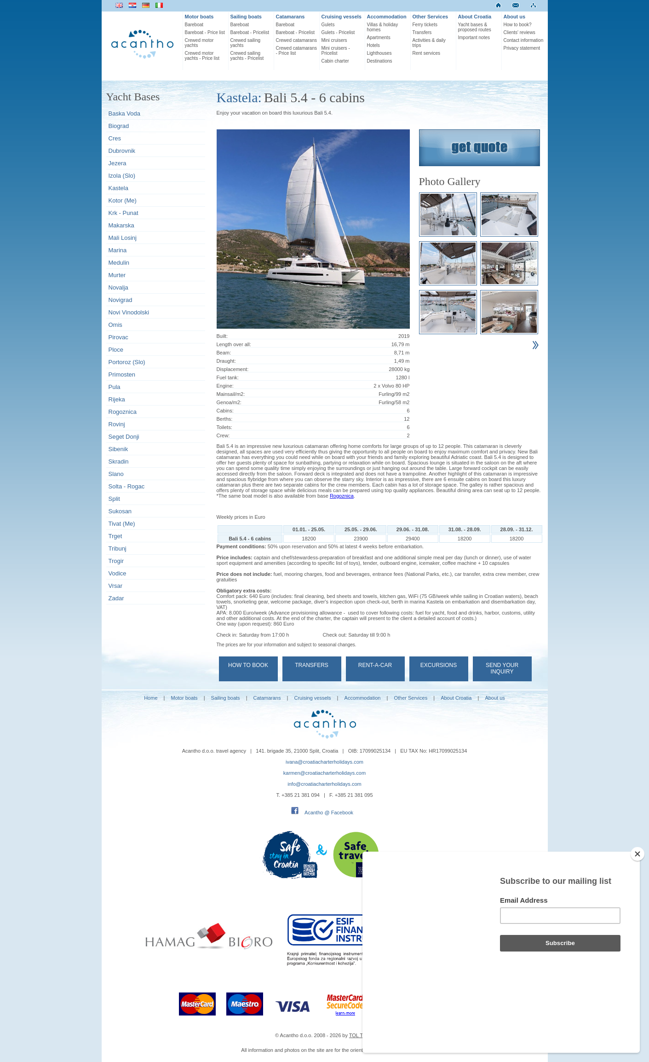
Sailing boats (246, 16)
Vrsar (116, 585)
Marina (118, 250)
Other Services (430, 16)
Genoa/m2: (229, 402)
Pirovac (118, 337)
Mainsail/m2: (231, 394)
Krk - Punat (123, 212)
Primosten (122, 374)
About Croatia (475, 16)
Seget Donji (124, 436)
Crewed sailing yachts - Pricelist (247, 56)
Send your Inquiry (502, 668)
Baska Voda (124, 113)
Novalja (118, 287)
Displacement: (233, 369)
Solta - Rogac (127, 486)
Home (150, 698)
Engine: (225, 386)
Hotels (373, 45)
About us (515, 16)
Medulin (119, 262)
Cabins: (225, 410)
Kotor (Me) (123, 200)
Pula (115, 386)
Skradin (119, 461)
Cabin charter (335, 61)
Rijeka (117, 399)
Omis (115, 324)
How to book (248, 665)
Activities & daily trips (429, 43)
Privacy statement (522, 48)
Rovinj (117, 424)
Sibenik (118, 449)
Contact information (524, 40)
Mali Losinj (123, 237)
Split (114, 498)
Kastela (118, 188)
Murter (117, 275)
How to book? (518, 24)
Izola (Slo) (122, 175)
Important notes (474, 37)
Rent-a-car (375, 665)
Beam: (224, 352)
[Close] (637, 903)
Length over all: (234, 344)
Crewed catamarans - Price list (296, 51)
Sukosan (120, 511)
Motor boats (199, 16)
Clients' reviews (519, 32)
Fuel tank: (228, 377)
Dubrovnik (122, 150)
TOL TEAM (361, 1035)
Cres (115, 138)
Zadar (116, 598)
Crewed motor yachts (199, 43)
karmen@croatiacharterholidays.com (324, 773)
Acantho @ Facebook (328, 812)
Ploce (116, 349)
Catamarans (290, 16)
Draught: (226, 361)
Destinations (379, 61)
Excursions (438, 665)
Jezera (117, 163)
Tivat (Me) (122, 523)
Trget (115, 536)
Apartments (379, 37)
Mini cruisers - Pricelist (336, 51)
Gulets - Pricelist (338, 32)
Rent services (427, 53)
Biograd (119, 125)
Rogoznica (123, 411)
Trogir (116, 560)
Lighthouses (379, 53)
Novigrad (120, 299)
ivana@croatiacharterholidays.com (324, 762)
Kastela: (239, 97)
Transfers (422, 32)
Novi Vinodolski (129, 312)
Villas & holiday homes (382, 27)
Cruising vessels (342, 16)
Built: (222, 336)
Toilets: (224, 427)
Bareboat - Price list (205, 32)
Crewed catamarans (296, 40)
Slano (116, 473)
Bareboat (194, 24)
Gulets (328, 24)
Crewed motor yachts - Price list (202, 56)
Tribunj (117, 548)
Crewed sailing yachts (245, 43)
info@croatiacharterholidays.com (324, 784)
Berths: (225, 419)
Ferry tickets (425, 24)
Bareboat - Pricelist (249, 32)
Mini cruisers (334, 40)
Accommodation (387, 16)
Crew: (223, 435)
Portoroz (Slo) (127, 362)
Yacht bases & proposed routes (474, 27)
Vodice (117, 573)
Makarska (121, 225)
